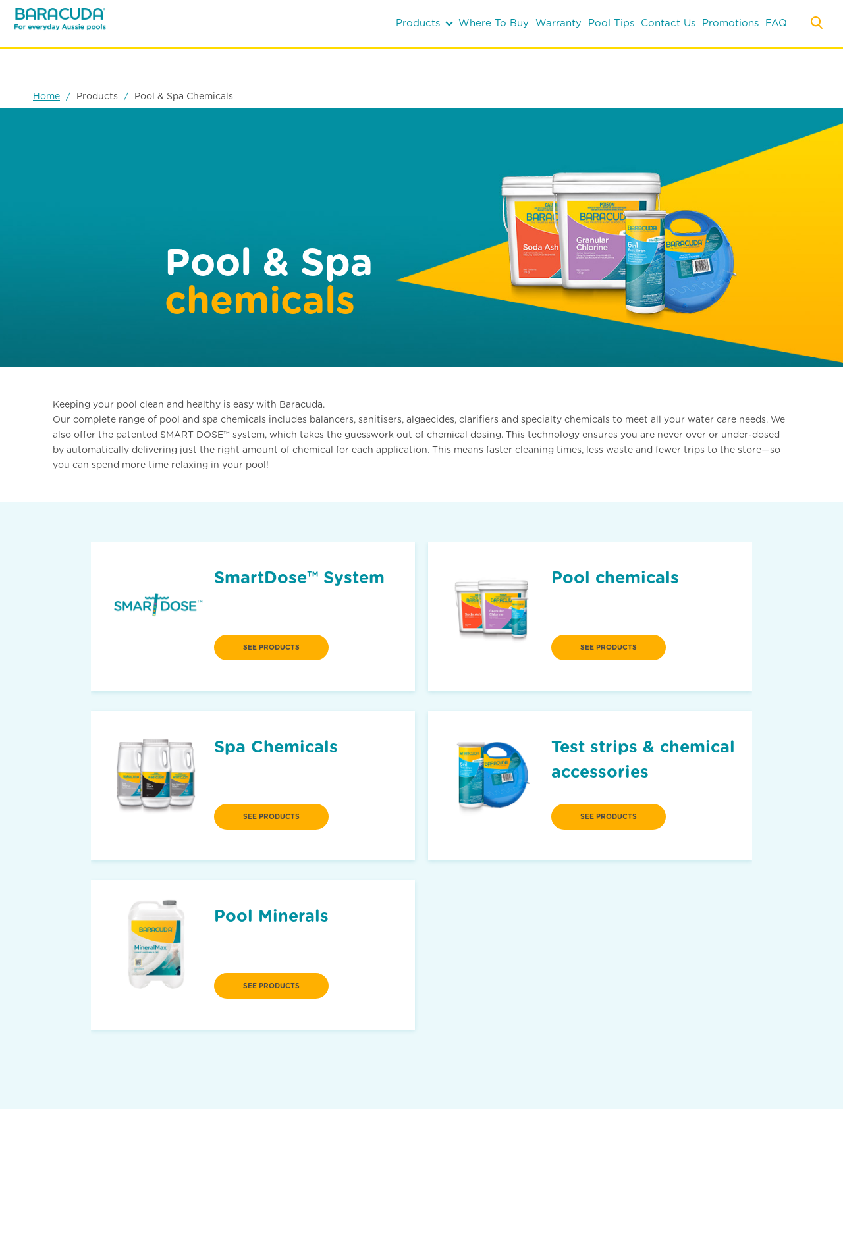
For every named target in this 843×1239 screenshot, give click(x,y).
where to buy (493, 23)
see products (271, 647)
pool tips (611, 23)
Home (46, 96)
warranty (558, 23)
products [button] (424, 23)
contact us (668, 23)
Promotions (730, 23)
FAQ (776, 23)
